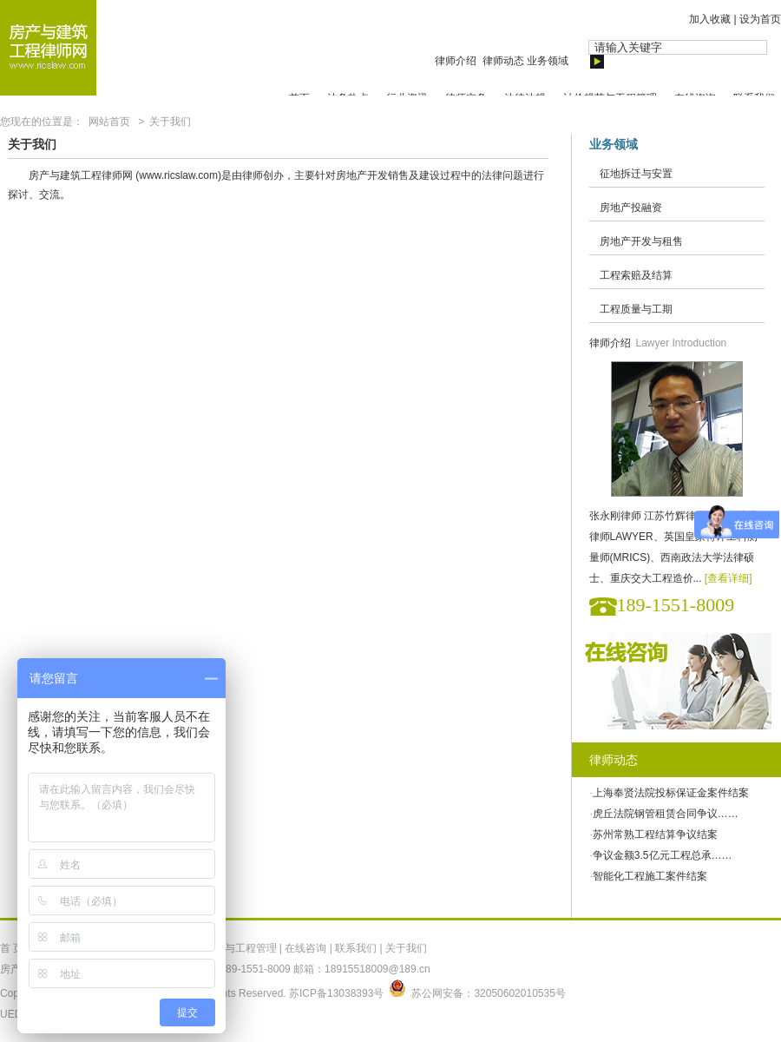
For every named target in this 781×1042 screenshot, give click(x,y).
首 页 (11, 948)
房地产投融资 (631, 207)
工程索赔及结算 (636, 275)
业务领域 (547, 61)
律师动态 (503, 61)
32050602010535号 (519, 993)
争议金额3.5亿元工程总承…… (662, 855)
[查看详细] (728, 578)
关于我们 (170, 121)
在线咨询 (305, 948)
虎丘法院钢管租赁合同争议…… (665, 814)
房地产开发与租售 (641, 241)
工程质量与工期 (636, 309)
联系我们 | (360, 948)
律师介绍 (457, 61)
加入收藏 (710, 19)
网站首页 (109, 121)
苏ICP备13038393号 (336, 993)
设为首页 (760, 19)
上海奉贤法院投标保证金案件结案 (671, 793)
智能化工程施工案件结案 (650, 876)
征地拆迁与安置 (636, 174)
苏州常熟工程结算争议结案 (655, 834)
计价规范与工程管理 (230, 948)
